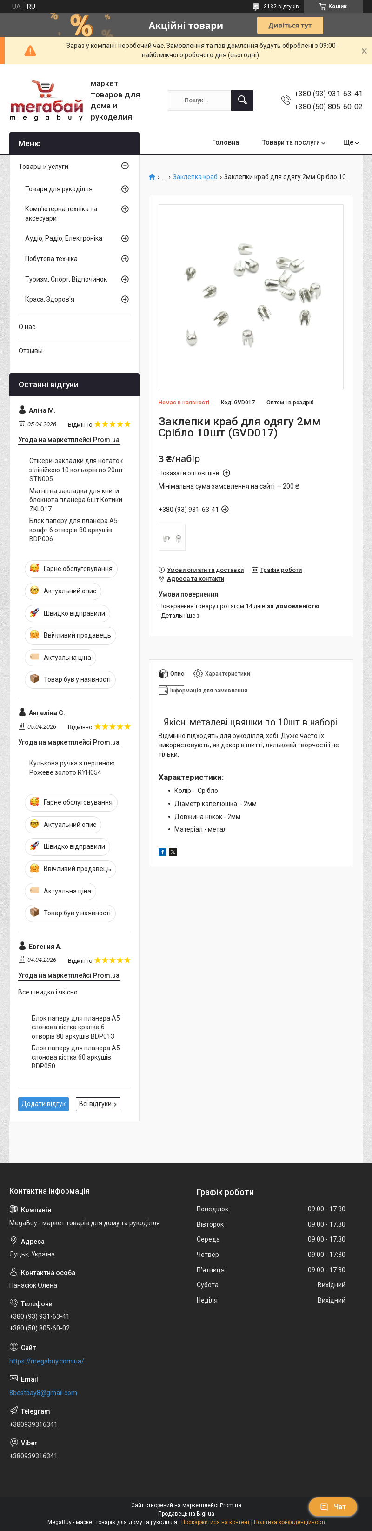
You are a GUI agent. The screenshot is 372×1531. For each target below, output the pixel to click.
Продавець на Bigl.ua (186, 1514)
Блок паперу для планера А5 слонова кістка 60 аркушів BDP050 (76, 1057)
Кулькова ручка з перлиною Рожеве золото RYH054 (72, 767)
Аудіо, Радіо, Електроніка (63, 238)
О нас (27, 326)
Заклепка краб (195, 177)
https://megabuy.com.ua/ (46, 1361)
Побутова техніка (51, 258)
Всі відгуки (95, 1104)
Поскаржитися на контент (215, 1522)
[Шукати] (242, 100)
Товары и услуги (43, 166)
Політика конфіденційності (289, 1522)
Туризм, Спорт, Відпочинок (66, 279)
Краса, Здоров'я (49, 299)
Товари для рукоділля (59, 189)
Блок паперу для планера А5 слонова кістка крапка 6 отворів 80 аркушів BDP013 (76, 1027)
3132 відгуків (281, 6)
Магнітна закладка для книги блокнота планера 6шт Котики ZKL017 (75, 500)
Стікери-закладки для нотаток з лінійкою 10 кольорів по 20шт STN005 (76, 470)
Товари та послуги (291, 142)
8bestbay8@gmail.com (43, 1393)
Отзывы (31, 351)
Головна (225, 142)
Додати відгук (43, 1104)
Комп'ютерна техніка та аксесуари (61, 213)
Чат (333, 1507)
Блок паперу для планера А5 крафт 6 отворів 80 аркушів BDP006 (73, 530)
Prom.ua (230, 1505)
